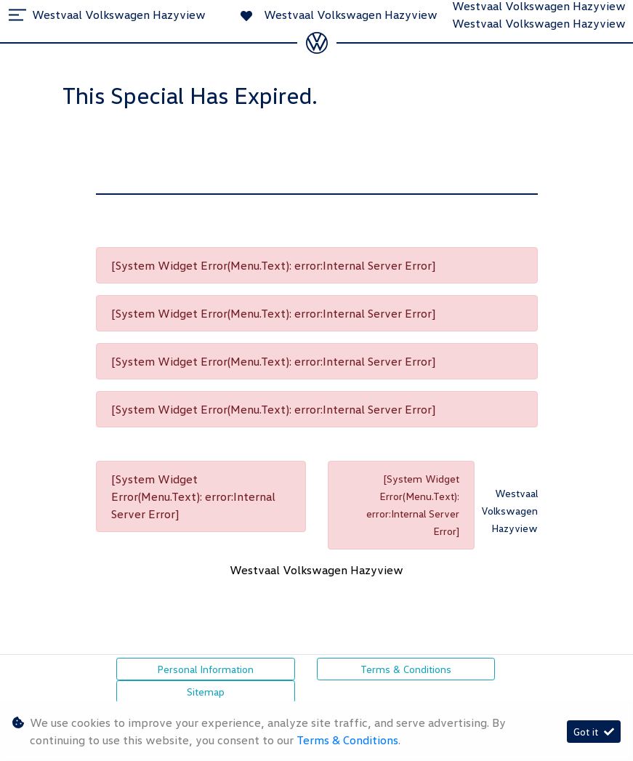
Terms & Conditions (405, 669)
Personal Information (205, 669)
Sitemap (206, 691)
